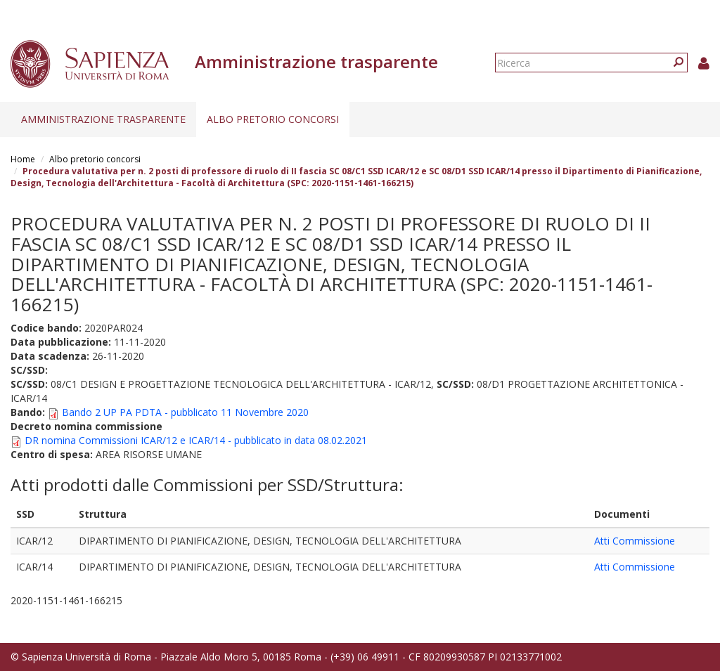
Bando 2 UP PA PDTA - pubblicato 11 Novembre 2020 (185, 412)
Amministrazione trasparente (103, 119)
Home (23, 159)
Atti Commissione (634, 540)
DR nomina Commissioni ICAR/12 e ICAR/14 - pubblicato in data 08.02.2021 (196, 440)
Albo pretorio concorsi (273, 119)
